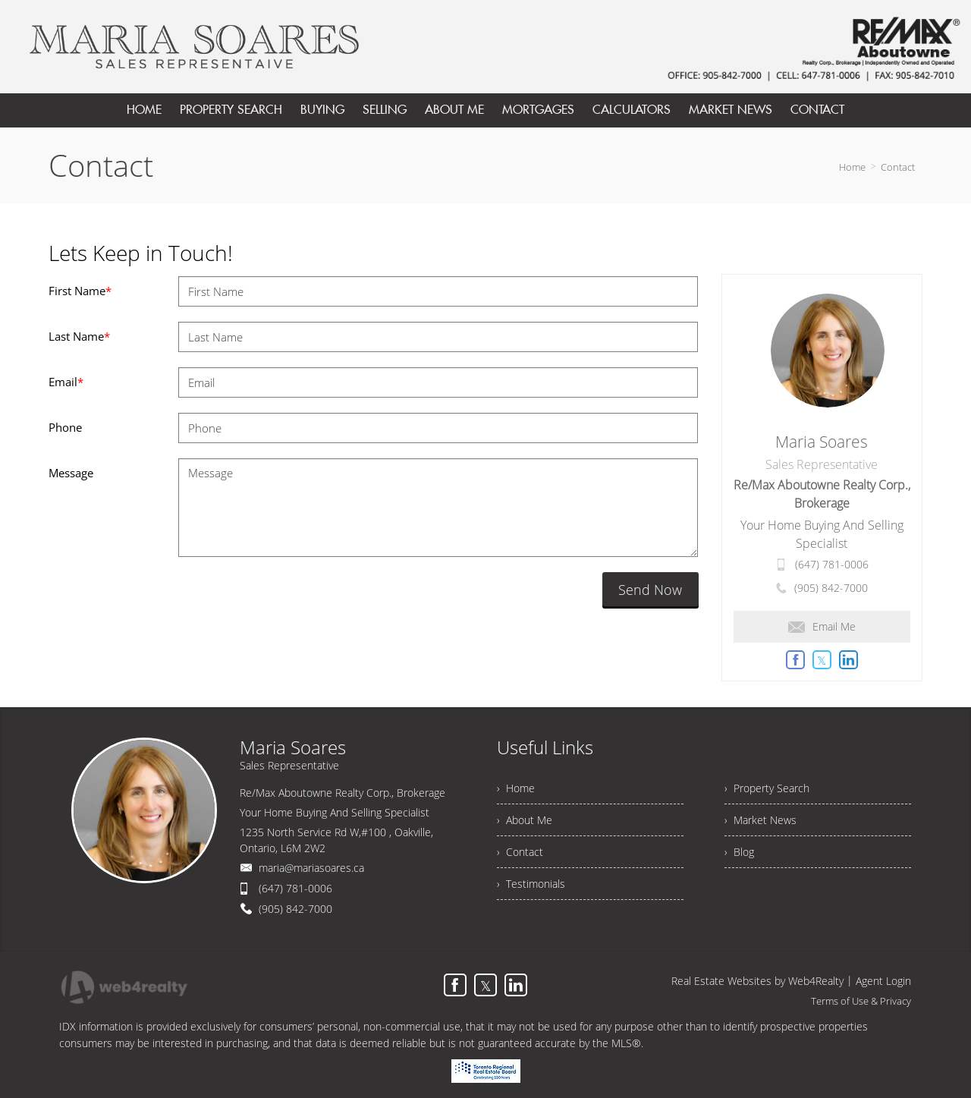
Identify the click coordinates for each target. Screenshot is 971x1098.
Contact (898, 167)
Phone (65, 427)
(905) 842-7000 (831, 587)
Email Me (822, 626)
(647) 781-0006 (832, 564)
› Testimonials (531, 883)
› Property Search (766, 788)
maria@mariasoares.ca (311, 867)
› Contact (520, 852)
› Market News (760, 820)
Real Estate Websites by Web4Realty (757, 981)
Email (66, 381)
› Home (516, 788)
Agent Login (883, 981)
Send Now (650, 589)
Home (852, 167)
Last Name (79, 336)
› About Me (524, 820)
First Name (80, 290)
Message (71, 472)
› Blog (739, 852)
